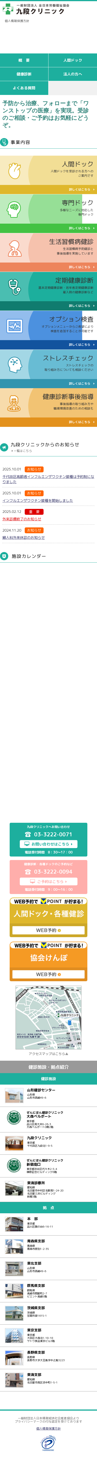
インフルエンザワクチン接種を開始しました (37, 500)
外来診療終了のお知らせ (21, 519)
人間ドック (72, 60)
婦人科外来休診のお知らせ (23, 537)
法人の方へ (72, 74)
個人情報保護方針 (17, 21)
